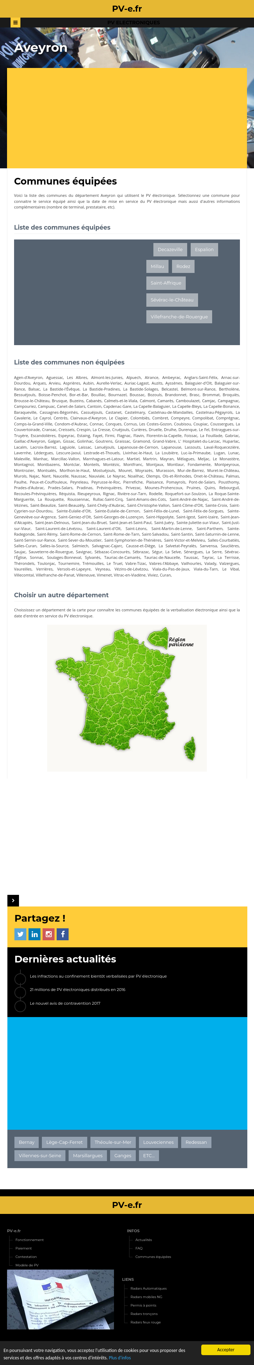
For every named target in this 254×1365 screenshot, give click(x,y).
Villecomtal (24, 575)
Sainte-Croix (216, 505)
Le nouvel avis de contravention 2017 (65, 1003)
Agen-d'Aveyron (28, 377)
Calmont (147, 400)
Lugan (219, 452)
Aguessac (54, 377)
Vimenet (104, 575)
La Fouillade (211, 435)
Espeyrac (66, 435)
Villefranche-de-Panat (55, 575)
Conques (113, 423)
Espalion (204, 249)
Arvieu (55, 383)
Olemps (153, 476)
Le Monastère (226, 458)
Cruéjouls (120, 429)
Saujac (20, 551)
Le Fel (204, 429)
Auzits (157, 383)
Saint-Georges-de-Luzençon (118, 516)
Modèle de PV (27, 1265)
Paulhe (20, 482)
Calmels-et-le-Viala (120, 400)
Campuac (46, 406)
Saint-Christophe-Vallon (148, 505)
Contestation (26, 1257)
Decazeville (170, 249)
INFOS (133, 1230)
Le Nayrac (116, 476)
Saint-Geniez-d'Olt (74, 516)
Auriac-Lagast (137, 383)
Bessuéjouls (25, 394)
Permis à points (144, 1305)
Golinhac (85, 441)
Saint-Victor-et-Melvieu (184, 540)
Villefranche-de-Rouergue (179, 316)
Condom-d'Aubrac (71, 423)
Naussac (78, 476)
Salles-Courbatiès (223, 540)
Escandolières (43, 435)
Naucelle (61, 476)
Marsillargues (88, 1155)
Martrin (149, 458)
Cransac (49, 429)
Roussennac (78, 499)
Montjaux (154, 464)
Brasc (194, 394)
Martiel (133, 458)
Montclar (72, 464)
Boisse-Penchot (52, 394)
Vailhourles (191, 563)
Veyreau (102, 569)
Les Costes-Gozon (155, 423)
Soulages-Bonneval (64, 557)
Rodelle (155, 493)
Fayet (97, 435)
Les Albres (77, 377)
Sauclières (230, 545)
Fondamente (199, 464)
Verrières (44, 569)
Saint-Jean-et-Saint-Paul (130, 522)
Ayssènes (173, 383)
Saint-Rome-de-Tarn (121, 534)
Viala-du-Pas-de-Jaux (170, 569)
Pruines (193, 487)
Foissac (190, 435)
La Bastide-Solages (140, 389)
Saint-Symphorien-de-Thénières (132, 540)
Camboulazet (187, 400)
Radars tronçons (144, 1314)
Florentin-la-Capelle (164, 435)
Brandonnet (175, 394)
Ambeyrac (171, 377)
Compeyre (180, 417)
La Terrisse (228, 557)
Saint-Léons (136, 528)
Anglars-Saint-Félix (200, 377)
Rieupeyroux (88, 493)
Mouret (125, 470)
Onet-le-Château (208, 476)
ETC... (148, 1155)
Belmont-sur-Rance (198, 389)
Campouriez (25, 406)
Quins (209, 487)
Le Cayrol (42, 417)
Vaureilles (23, 569)
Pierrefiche (132, 482)
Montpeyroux (227, 464)
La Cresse (101, 429)
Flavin (138, 435)
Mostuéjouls (104, 470)
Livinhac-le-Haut (137, 452)
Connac (96, 423)
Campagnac (228, 400)
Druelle (155, 429)
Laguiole (67, 447)
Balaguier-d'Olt (198, 383)
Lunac (233, 452)
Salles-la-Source (54, 545)
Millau (157, 266)
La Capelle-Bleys (186, 406)
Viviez (153, 575)
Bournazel (117, 394)
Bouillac (98, 394)
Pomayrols (175, 482)
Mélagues (185, 458)
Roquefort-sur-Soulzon (185, 493)
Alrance (152, 377)
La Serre (214, 551)
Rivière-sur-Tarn (132, 493)
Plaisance (154, 482)
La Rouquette (51, 499)
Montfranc (132, 464)
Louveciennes (158, 1142)
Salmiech (80, 545)
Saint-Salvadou (155, 534)
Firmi (109, 435)
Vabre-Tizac (135, 563)
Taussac (191, 557)
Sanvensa (208, 545)
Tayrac (208, 557)
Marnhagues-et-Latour (103, 458)
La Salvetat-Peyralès (177, 545)
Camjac (208, 400)
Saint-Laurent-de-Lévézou (59, 528)
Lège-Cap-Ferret (64, 1142)
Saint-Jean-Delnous (52, 522)
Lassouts (193, 447)
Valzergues (229, 563)
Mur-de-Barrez (191, 470)
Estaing (83, 435)
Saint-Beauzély (71, 505)
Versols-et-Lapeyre (73, 569)
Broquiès (231, 394)
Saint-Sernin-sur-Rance (34, 540)
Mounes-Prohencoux (164, 487)
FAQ (138, 1248)
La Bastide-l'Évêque (61, 389)
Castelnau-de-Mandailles (170, 412)
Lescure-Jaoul (68, 452)
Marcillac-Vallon (65, 458)
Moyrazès (143, 470)
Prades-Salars (60, 487)
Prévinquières (109, 487)
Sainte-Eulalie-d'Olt (74, 510)
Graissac (122, 441)
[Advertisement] (130, 119)
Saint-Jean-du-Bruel (89, 522)
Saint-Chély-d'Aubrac (106, 505)
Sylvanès (92, 557)
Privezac (133, 487)
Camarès (165, 400)
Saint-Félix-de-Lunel (161, 510)
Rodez (183, 266)
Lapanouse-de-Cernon (138, 447)
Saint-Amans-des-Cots (146, 499)
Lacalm (20, 447)
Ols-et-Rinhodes (177, 476)
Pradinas (85, 487)
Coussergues (222, 423)
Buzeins (77, 400)
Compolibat (202, 417)
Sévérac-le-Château (172, 300)
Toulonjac (46, 563)
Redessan (196, 1142)
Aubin (88, 383)
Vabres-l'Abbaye (163, 563)
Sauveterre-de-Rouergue (51, 551)
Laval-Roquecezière (221, 447)
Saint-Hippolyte (159, 516)
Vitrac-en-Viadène (130, 575)
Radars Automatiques (149, 1288)
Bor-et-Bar (78, 394)
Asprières (71, 383)
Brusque (59, 400)
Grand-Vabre (164, 441)
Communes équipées (153, 1257)
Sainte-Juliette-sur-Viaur (198, 522)
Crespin (83, 429)
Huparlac (231, 441)
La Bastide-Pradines (101, 389)
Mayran (167, 458)
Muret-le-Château (223, 470)
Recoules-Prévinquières (35, 493)
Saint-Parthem (209, 528)
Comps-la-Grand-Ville (33, 423)
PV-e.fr (14, 1230)
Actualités (143, 1240)
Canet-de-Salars (71, 406)
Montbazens (49, 464)
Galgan (54, 441)
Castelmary (135, 412)
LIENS (128, 1279)
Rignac (109, 493)
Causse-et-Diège (140, 545)
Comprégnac (227, 417)
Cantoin (94, 406)
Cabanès (94, 400)
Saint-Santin (181, 534)
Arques (39, 383)
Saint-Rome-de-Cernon (80, 534)
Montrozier (24, 470)
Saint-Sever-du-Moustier (80, 540)
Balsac (34, 389)
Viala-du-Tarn (206, 569)
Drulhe (170, 429)
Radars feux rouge (146, 1322)
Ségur (157, 551)
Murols (20, 476)
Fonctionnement (29, 1240)
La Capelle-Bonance (221, 406)
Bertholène (229, 389)
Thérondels (24, 563)
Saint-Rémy (47, 534)
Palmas (232, 476)
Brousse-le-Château (31, 400)
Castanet (113, 412)
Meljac (203, 458)
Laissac (84, 447)
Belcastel (169, 389)
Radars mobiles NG (146, 1297)
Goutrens (103, 441)
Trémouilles (92, 563)
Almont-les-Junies (106, 377)
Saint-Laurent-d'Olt (104, 528)
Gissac (69, 441)
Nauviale (96, 476)
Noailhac (136, 476)
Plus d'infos (120, 1358)
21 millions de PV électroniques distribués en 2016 (77, 989)
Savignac (84, 551)
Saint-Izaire (208, 516)
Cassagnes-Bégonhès (59, 412)
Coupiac (200, 423)
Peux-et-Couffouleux (48, 482)
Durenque (187, 429)
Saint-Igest (185, 516)
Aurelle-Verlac (108, 383)
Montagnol (23, 464)
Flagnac (124, 435)
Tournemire (68, 563)
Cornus (130, 423)
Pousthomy (228, 482)
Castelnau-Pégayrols (214, 412)
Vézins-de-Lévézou (131, 569)
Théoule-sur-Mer (113, 1142)
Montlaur (175, 464)
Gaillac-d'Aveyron (29, 441)
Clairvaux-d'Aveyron (88, 417)
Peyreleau (79, 482)
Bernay (26, 1142)
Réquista (67, 493)
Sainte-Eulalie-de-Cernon (117, 510)
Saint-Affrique (166, 283)
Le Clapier (118, 417)
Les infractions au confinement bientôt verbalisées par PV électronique (98, 976)
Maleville (22, 458)
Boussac (137, 394)
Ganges (122, 1155)
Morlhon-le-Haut (74, 470)
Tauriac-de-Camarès (122, 557)
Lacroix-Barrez (43, 447)
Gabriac (232, 435)
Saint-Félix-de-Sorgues (203, 510)
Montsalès (47, 470)
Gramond (141, 441)
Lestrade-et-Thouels (102, 452)
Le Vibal (230, 569)
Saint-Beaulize (43, 505)
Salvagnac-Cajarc (107, 545)
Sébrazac (141, 551)
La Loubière (166, 452)
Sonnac (36, 557)
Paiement (23, 1248)
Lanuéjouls (104, 447)
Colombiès (140, 417)
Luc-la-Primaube (196, 452)
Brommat (211, 394)
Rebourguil (229, 487)
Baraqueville (25, 412)
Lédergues (43, 452)
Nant (46, 476)
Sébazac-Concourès (112, 551)
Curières (138, 429)
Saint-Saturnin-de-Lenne (217, 534)
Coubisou (182, 423)
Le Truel (114, 563)
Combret (160, 417)
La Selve (173, 551)
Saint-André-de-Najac (189, 499)
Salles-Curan (25, 545)
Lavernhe (22, 452)
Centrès (60, 417)
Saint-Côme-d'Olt (187, 505)
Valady (210, 563)
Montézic (111, 464)
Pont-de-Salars (202, 482)
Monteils (91, 464)
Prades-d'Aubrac (29, 487)
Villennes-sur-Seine (40, 1155)
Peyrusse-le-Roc (105, 482)
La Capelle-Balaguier (151, 406)
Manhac (40, 458)
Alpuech (133, 377)
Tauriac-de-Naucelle (162, 557)
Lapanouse (171, 447)
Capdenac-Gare (117, 406)
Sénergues (193, 551)
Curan (165, 575)
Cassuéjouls (91, 412)
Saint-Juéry (164, 522)
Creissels (67, 429)
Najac (34, 476)
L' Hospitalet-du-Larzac (199, 441)
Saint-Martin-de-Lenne (172, 528)
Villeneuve (85, 575)
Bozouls (155, 394)
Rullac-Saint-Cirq (107, 499)
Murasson (165, 470)
